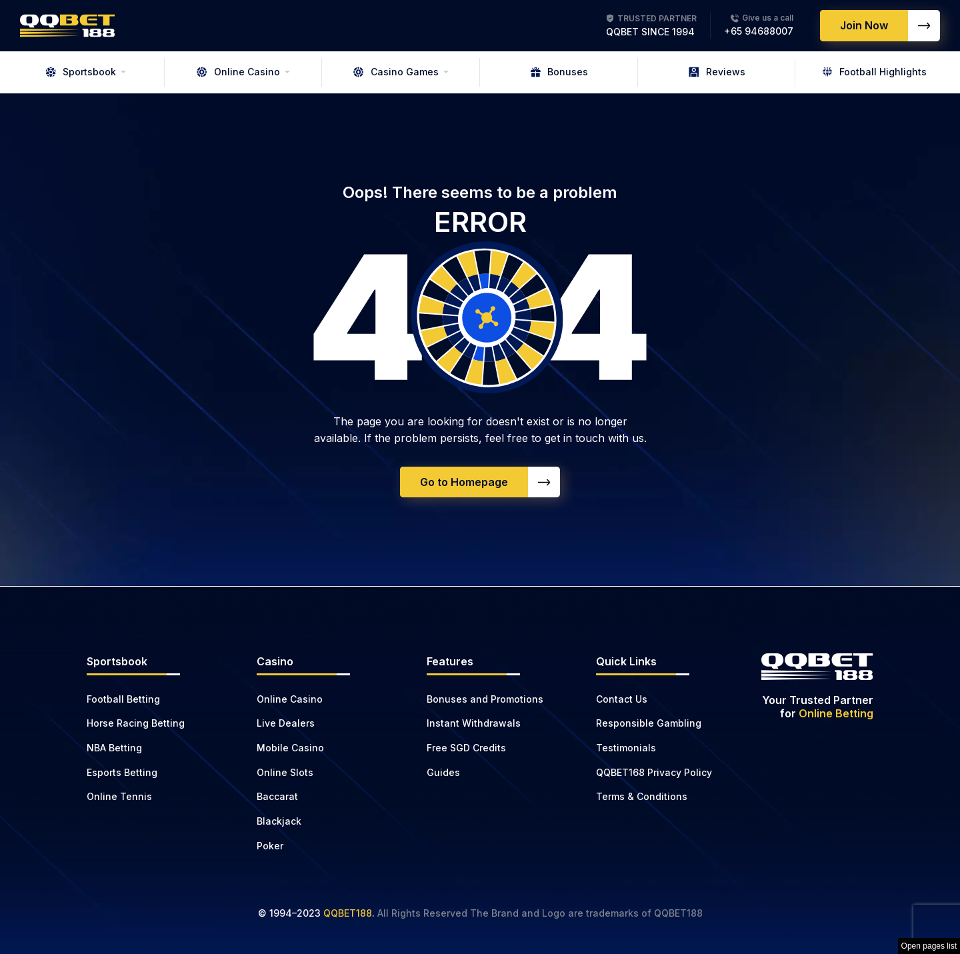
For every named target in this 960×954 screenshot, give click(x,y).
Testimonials (626, 747)
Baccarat (277, 796)
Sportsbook (80, 71)
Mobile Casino (290, 747)
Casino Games (396, 71)
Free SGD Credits (466, 747)
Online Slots (285, 772)
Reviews (717, 71)
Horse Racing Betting (136, 723)
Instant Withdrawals (474, 723)
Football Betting (123, 699)
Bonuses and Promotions (485, 699)
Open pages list (929, 946)
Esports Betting (122, 772)
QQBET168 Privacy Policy (654, 772)
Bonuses (559, 71)
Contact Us (621, 699)
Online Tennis (119, 796)
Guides (443, 772)
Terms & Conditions (641, 796)
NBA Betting (114, 747)
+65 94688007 (758, 31)
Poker (270, 845)
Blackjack (279, 821)
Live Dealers (286, 723)
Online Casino (238, 71)
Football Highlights (874, 71)
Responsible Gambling (648, 723)
